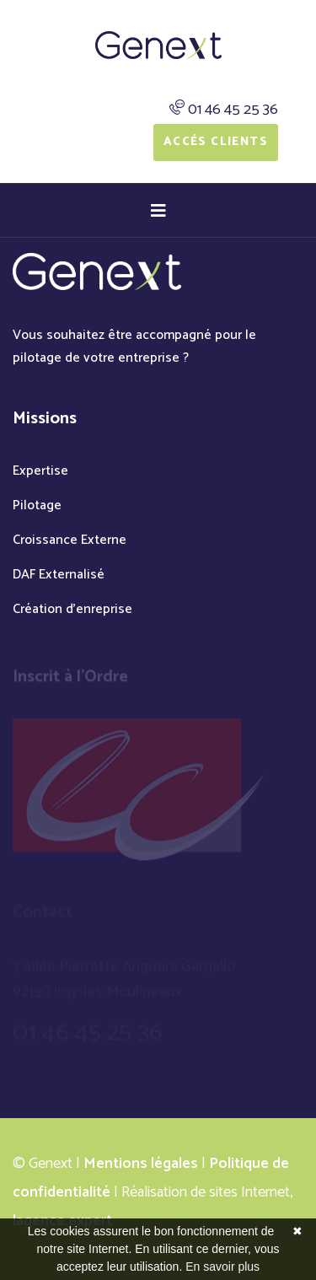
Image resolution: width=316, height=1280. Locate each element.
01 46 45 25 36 (233, 109)
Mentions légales (140, 1163)
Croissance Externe (69, 540)
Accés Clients (215, 142)
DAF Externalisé (58, 574)
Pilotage (37, 505)
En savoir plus (222, 1266)
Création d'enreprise (72, 609)
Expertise (40, 471)
